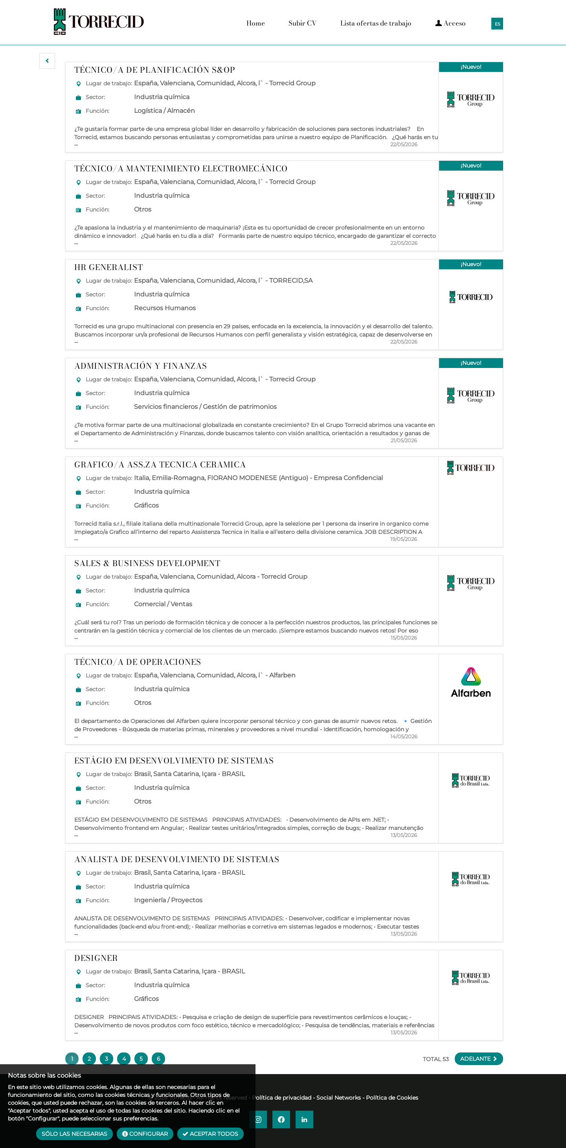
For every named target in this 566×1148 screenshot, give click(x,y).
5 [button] (141, 1058)
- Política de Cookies (390, 1097)
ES (497, 24)
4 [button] (124, 1058)
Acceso (450, 23)
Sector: (95, 97)
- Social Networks (337, 1097)
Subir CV (303, 23)
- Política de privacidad (279, 1097)
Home (255, 23)
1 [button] (72, 1058)
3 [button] (106, 1058)
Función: (97, 110)
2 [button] (89, 1058)
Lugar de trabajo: (109, 83)
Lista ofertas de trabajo (376, 23)
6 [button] (158, 1058)
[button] (47, 61)
